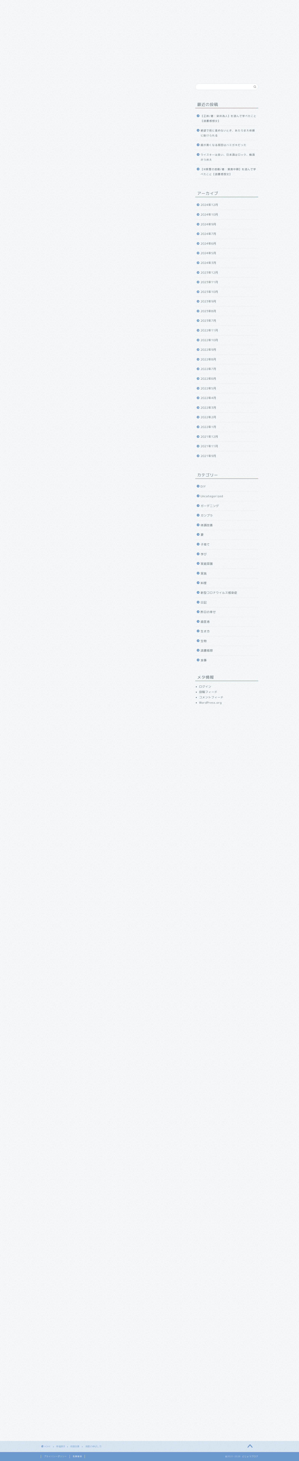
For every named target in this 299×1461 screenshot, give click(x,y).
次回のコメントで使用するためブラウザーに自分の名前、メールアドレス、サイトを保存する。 (111, 1363)
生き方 (205, 631)
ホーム (50, 5)
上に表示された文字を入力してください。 (70, 1379)
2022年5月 (208, 388)
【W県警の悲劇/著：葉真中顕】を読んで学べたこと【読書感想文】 (228, 171)
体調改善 (47, 89)
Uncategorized (212, 496)
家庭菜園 (207, 564)
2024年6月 (208, 244)
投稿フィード (208, 692)
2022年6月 (208, 379)
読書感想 (207, 651)
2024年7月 (208, 234)
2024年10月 (209, 215)
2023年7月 (208, 321)
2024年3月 (208, 263)
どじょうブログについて (79, 5)
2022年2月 (208, 417)
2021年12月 (209, 437)
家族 (107, 5)
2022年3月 (208, 408)
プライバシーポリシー (55, 1456)
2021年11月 (209, 446)
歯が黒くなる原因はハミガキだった (223, 145)
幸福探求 (144, 5)
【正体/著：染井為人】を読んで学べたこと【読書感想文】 (228, 118)
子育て (205, 544)
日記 (204, 602)
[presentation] (65, 1404)
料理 (204, 583)
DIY (203, 486)
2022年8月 (208, 359)
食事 (204, 660)
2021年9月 (208, 456)
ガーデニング (210, 506)
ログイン (205, 687)
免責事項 (77, 1456)
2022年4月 (208, 398)
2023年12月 (209, 273)
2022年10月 (209, 340)
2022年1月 (208, 427)
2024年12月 (209, 205)
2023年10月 (209, 292)
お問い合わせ (167, 5)
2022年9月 (208, 350)
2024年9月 (208, 224)
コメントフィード (211, 697)
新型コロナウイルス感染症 (219, 593)
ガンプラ (207, 515)
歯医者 (205, 622)
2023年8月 (208, 311)
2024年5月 (208, 253)
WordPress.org (210, 703)
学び (204, 554)
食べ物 (124, 5)
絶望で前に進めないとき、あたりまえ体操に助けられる (228, 133)
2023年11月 (209, 282)
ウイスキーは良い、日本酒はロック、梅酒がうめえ (228, 157)
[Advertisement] (112, 226)
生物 (204, 641)
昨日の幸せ (208, 612)
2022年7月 (208, 369)
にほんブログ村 (51, 1032)
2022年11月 (209, 330)
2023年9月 (208, 301)
